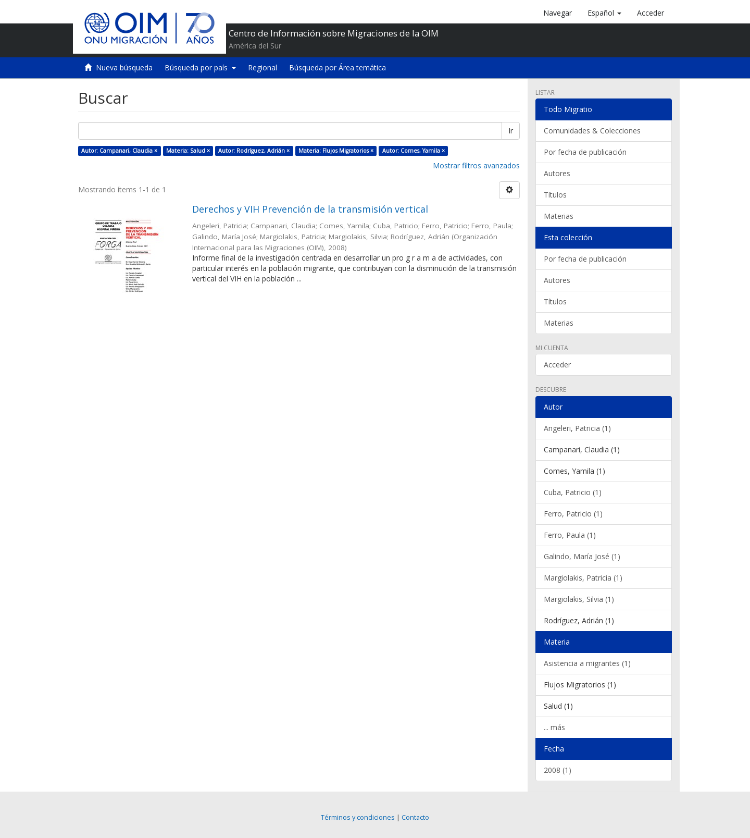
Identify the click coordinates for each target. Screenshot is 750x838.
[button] (604, 13)
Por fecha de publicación (585, 152)
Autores (557, 173)
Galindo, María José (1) (582, 556)
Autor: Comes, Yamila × (413, 150)
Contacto (415, 817)
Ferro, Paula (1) (570, 535)
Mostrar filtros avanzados (476, 165)
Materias (558, 216)
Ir (510, 130)
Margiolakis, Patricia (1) (583, 578)
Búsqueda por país (200, 67)
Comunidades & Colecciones (592, 130)
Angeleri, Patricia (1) (577, 428)
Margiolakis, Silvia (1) (579, 599)
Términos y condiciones (358, 817)
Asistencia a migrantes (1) (587, 663)
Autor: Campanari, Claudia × (119, 150)
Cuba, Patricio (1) (573, 492)
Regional (262, 67)
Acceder (557, 364)
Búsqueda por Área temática (337, 67)
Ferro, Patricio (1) (573, 514)
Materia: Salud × (188, 150)
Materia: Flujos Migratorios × (335, 150)
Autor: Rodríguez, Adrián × (254, 150)
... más (554, 727)
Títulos (555, 195)
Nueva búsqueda (124, 67)
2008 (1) (557, 770)
